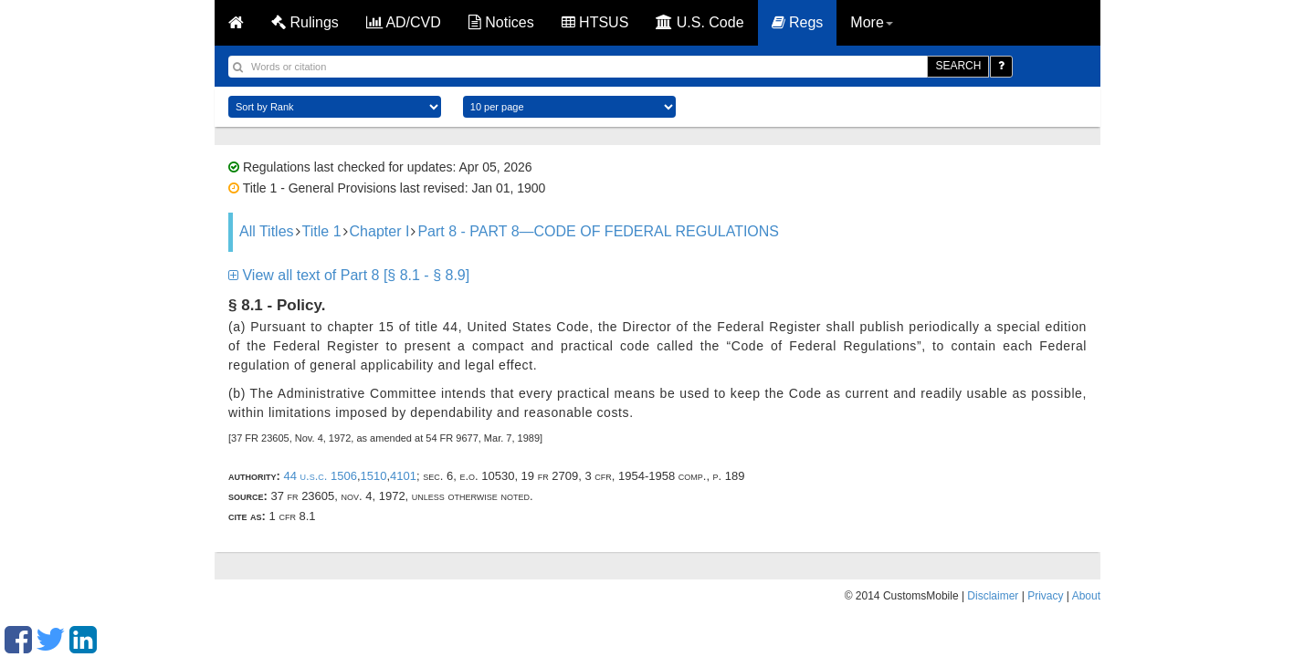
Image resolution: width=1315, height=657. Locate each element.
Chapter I (380, 231)
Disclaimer (992, 595)
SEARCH (958, 65)
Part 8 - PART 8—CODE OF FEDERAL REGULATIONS (598, 231)
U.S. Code (699, 22)
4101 (403, 476)
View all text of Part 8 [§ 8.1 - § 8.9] (348, 275)
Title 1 (322, 231)
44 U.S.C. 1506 (319, 476)
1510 (374, 476)
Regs (798, 22)
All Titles (266, 231)
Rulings (305, 22)
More (871, 22)
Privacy (1045, 595)
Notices (501, 22)
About (1086, 595)
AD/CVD (403, 22)
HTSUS (595, 22)
